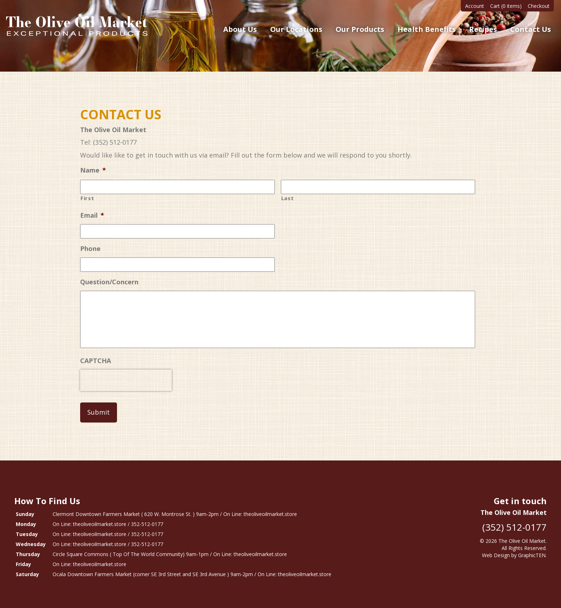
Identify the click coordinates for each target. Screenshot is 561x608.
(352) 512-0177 (514, 527)
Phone (90, 249)
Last (287, 198)
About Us (240, 29)
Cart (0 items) (506, 6)
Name (93, 170)
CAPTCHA (95, 361)
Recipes (483, 29)
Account (474, 6)
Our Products (360, 29)
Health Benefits (426, 29)
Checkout (539, 6)
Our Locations (296, 29)
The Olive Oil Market (522, 540)
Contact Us (530, 29)
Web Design (496, 555)
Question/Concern (109, 282)
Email (92, 215)
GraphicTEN (532, 555)
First (87, 198)
